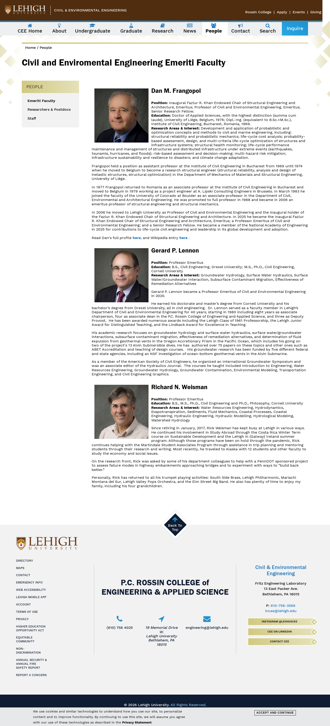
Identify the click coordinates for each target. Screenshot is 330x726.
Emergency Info (29, 582)
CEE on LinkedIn (279, 631)
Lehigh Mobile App (31, 597)
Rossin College (266, 12)
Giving (323, 12)
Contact (23, 575)
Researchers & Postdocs (49, 109)
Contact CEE (279, 641)
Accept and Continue (275, 712)
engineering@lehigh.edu (207, 627)
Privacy (22, 619)
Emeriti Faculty (41, 101)
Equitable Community (25, 639)
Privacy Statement (136, 722)
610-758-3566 (283, 605)
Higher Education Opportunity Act (31, 628)
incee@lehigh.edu (281, 611)
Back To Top (175, 527)
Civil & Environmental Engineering (90, 10)
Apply (289, 12)
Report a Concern (31, 675)
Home (30, 47)
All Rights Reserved (187, 705)
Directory (24, 560)
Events (306, 12)
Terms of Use (27, 611)
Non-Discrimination (28, 650)
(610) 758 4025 (120, 627)
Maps (20, 568)
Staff (32, 118)
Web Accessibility (31, 589)
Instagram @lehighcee (279, 621)
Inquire (298, 28)
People (46, 47)
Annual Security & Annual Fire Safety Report (31, 663)
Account (23, 604)
